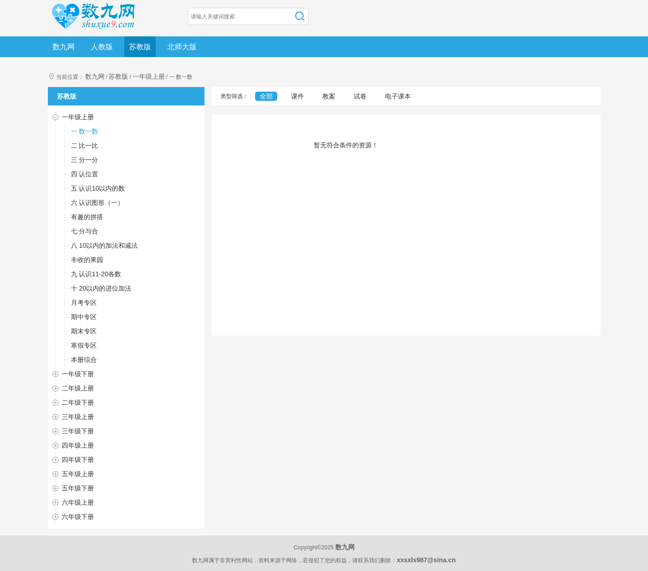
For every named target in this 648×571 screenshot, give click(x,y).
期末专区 (84, 331)
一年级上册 (149, 76)
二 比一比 (85, 145)
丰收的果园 (87, 259)
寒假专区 (84, 345)
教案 (328, 96)
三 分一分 (85, 159)
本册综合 (84, 359)
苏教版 (140, 47)
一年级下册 (78, 374)
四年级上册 (78, 445)
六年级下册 (78, 516)
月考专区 (84, 302)
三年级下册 (78, 431)
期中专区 (84, 316)
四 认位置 (85, 174)
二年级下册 (78, 402)
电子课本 (398, 96)
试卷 (360, 96)
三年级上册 (78, 416)
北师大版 (182, 47)
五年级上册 (78, 474)
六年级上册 (78, 502)
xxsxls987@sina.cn (426, 560)
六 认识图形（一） (97, 202)
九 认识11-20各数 (96, 274)
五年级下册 (78, 488)
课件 (297, 96)
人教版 (102, 47)
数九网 (64, 47)
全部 (266, 96)
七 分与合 (85, 231)
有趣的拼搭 (87, 217)
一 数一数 (85, 131)
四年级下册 (78, 459)
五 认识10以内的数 (98, 188)
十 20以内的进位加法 (101, 288)
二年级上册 (78, 388)
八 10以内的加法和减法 (104, 245)
